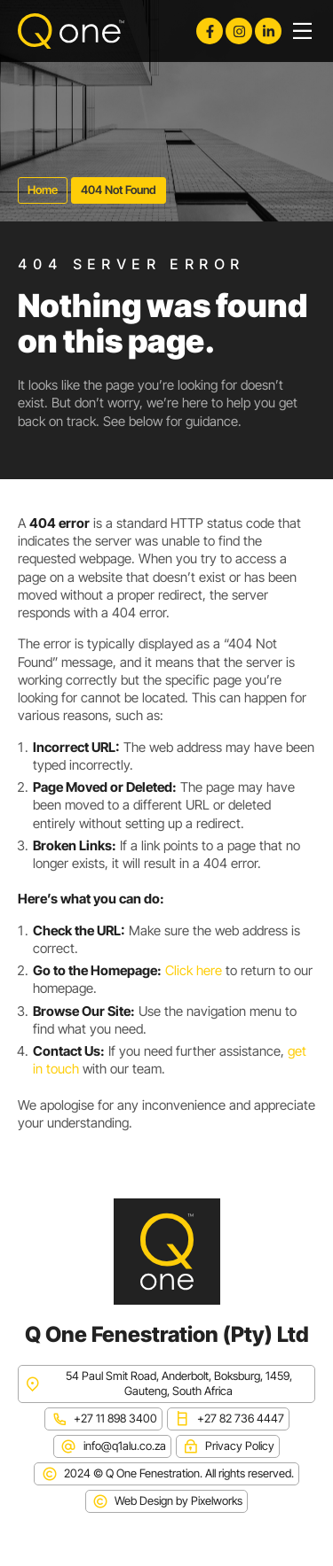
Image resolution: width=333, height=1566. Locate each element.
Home (43, 189)
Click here (193, 970)
